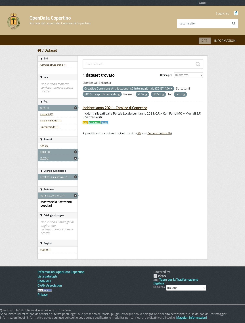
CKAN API (44, 280)
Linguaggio (159, 287)
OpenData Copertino (60, 20)
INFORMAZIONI (225, 40)
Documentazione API (159, 133)
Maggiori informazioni (191, 317)
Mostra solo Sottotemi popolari (56, 203)
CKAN (159, 276)
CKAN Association (49, 285)
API (139, 133)
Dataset (50, 50)
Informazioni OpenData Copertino (60, 271)
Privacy (42, 294)
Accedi (202, 3)
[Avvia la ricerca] (233, 23)
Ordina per (166, 75)
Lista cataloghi (47, 276)
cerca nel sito (187, 23)
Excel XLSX (94, 122)
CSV (85, 122)
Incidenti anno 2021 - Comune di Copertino (115, 108)
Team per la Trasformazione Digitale (175, 281)
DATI (204, 40)
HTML (105, 122)
